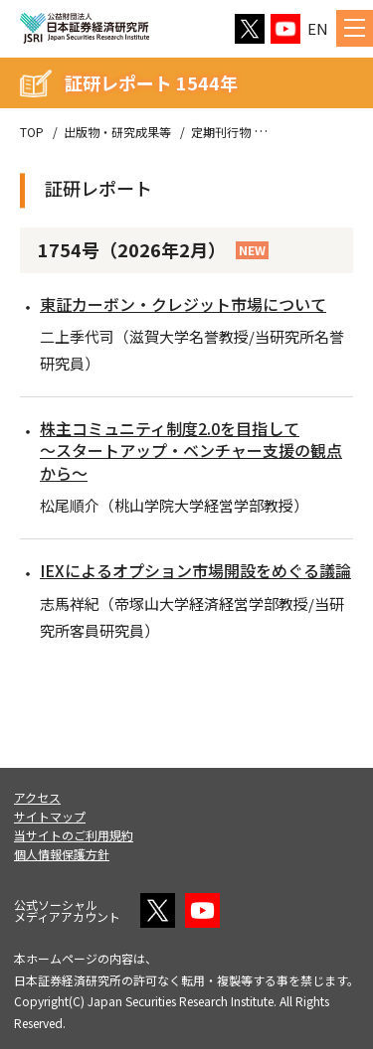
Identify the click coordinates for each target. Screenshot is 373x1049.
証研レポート (306, 132)
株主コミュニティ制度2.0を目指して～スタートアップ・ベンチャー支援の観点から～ (191, 450)
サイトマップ (50, 816)
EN (317, 28)
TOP (32, 132)
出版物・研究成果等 (117, 132)
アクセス (37, 797)
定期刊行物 (221, 132)
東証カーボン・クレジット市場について (183, 304)
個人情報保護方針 (61, 853)
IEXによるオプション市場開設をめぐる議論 (195, 570)
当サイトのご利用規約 (73, 834)
